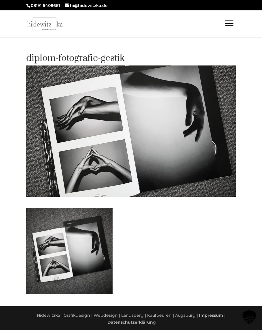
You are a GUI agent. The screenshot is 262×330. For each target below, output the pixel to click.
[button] (249, 317)
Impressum (211, 315)
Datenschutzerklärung (131, 322)
